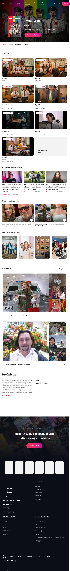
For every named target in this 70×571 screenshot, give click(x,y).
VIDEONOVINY (7, 531)
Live (11, 3)
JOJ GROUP (8, 512)
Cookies (20, 570)
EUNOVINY (5, 534)
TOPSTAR (38, 489)
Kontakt (50, 570)
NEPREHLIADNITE (42, 517)
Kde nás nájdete (39, 531)
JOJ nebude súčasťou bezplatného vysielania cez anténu (50, 537)
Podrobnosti (18, 44)
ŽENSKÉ (38, 486)
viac (58, 29)
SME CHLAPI (39, 492)
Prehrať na (32, 35)
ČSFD (27, 25)
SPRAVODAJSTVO (8, 517)
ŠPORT (4, 527)
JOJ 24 (35, 3)
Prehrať (34, 445)
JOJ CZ (6, 508)
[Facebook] (4, 560)
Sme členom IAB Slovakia (41, 570)
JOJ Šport (42, 3)
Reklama (37, 524)
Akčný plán (38, 540)
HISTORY (38, 499)
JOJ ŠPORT (8, 492)
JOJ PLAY (7, 488)
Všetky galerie (61, 269)
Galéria (26, 44)
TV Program (27, 3)
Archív (18, 3)
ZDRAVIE (38, 496)
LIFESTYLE (39, 482)
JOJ (4, 484)
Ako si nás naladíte (40, 527)
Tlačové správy (39, 521)
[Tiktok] (15, 560)
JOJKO (5, 496)
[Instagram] (8, 560)
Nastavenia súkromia (29, 570)
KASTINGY (8, 504)
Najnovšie (7, 54)
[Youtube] (12, 560)
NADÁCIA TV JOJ (11, 500)
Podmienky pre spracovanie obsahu (9, 570)
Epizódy (11, 44)
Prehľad (4, 44)
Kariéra (37, 534)
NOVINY (5, 521)
